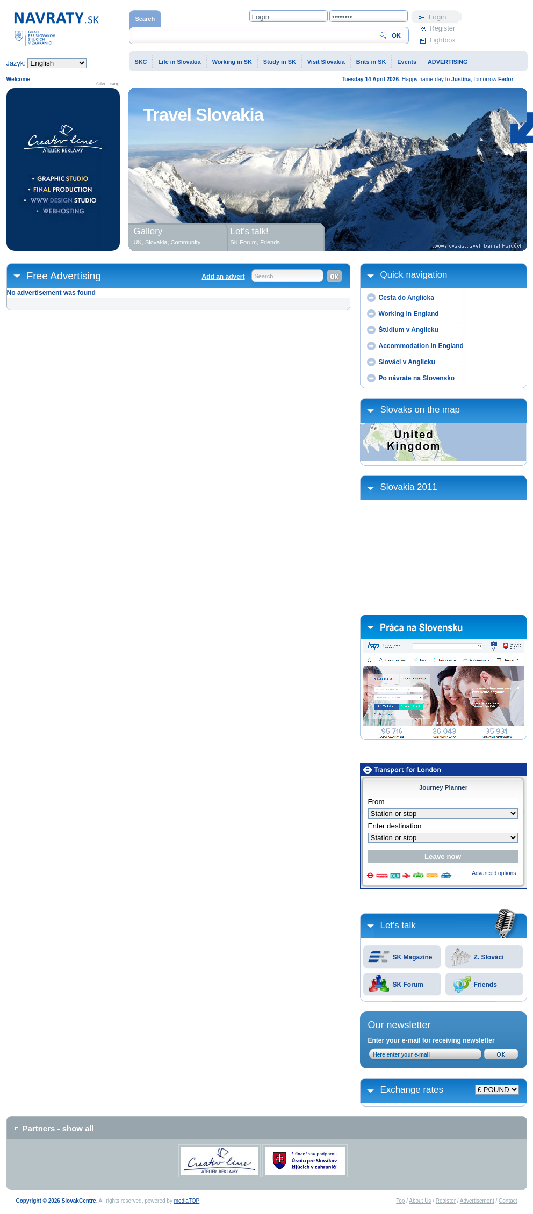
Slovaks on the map (420, 409)
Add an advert (222, 276)
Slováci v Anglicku (407, 362)
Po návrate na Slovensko (417, 378)
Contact (508, 1201)
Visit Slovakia (326, 62)
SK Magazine (413, 957)
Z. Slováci (489, 957)
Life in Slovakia (179, 62)
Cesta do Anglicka (406, 297)
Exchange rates (411, 1090)
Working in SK (232, 62)
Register (443, 28)
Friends (485, 984)
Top (400, 1201)
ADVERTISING (447, 62)
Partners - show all (58, 1128)
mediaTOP (187, 1201)
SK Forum (408, 984)
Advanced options (494, 873)
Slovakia (156, 242)
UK (138, 242)
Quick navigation (414, 275)
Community (186, 242)
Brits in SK (371, 62)
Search (264, 276)
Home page (56, 28)
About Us (420, 1201)
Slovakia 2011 (408, 487)
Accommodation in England (421, 346)
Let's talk (398, 925)
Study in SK (279, 62)
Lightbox (443, 40)
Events (406, 62)
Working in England (409, 313)
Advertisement (477, 1201)
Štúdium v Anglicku (408, 330)
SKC (141, 62)
